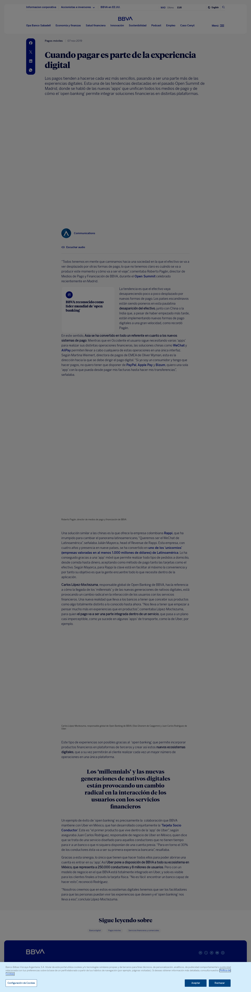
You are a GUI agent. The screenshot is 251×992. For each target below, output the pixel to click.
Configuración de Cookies (21, 983)
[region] (125, 977)
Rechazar (220, 983)
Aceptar (195, 983)
